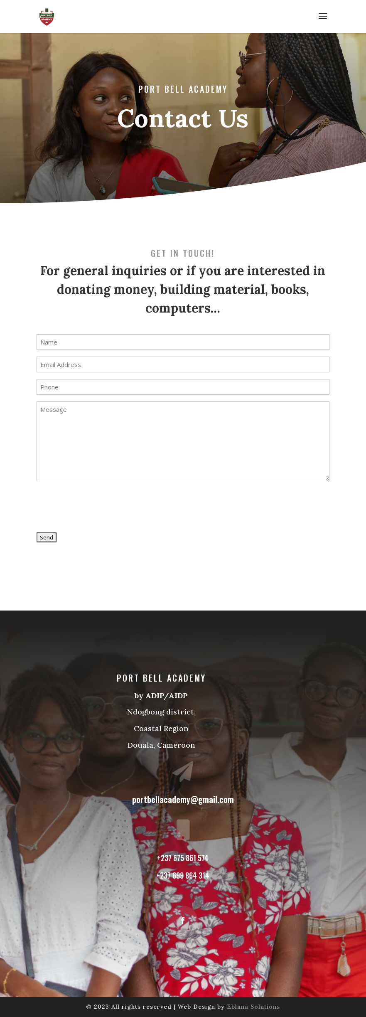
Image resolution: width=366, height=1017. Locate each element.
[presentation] (100, 507)
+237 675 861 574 (183, 854)
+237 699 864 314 (183, 871)
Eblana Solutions (253, 1006)
